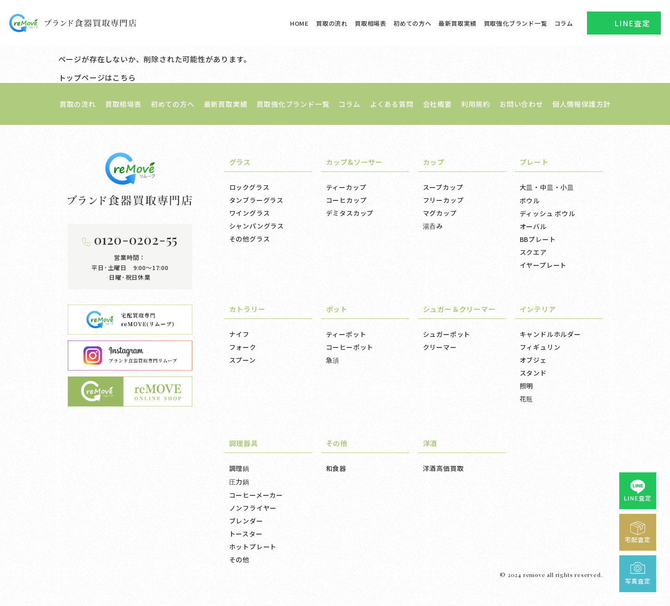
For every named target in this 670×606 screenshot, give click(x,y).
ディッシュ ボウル (547, 213)
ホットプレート (253, 546)
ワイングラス (249, 213)
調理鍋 (239, 468)
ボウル (530, 200)
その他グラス (249, 238)
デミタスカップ (350, 213)
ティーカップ (346, 187)
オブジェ (533, 360)
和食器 (336, 468)
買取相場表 (370, 23)
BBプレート (538, 239)
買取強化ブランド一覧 (515, 23)
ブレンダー (246, 520)
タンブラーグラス (256, 200)
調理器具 (243, 443)
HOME (299, 23)
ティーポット (346, 334)
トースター (246, 533)
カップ (434, 162)
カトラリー (247, 309)
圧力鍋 (239, 481)
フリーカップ (443, 200)
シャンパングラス (256, 225)
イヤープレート (543, 265)
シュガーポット (447, 334)
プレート (534, 162)
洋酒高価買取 (443, 468)
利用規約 (475, 104)
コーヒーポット (350, 347)
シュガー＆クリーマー (459, 309)
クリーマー (440, 347)
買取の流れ (332, 23)
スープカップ (443, 187)
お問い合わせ (521, 104)
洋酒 (430, 443)
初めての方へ (412, 23)
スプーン (242, 360)
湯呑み (433, 225)
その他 (239, 559)
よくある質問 (392, 104)
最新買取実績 (458, 23)
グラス (240, 162)
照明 (527, 385)
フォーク (242, 347)
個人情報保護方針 (581, 104)
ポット (337, 309)
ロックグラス (249, 187)
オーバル (533, 226)
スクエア (533, 252)
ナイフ (239, 334)
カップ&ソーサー (354, 162)
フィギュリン (540, 347)
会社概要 (437, 104)
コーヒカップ (346, 200)
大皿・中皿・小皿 (547, 187)
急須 (333, 360)
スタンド (533, 372)
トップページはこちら (97, 77)
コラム (563, 23)
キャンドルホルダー (550, 334)
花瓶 (527, 398)
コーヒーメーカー (256, 495)
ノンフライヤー (253, 507)
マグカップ (440, 213)
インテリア (538, 309)
